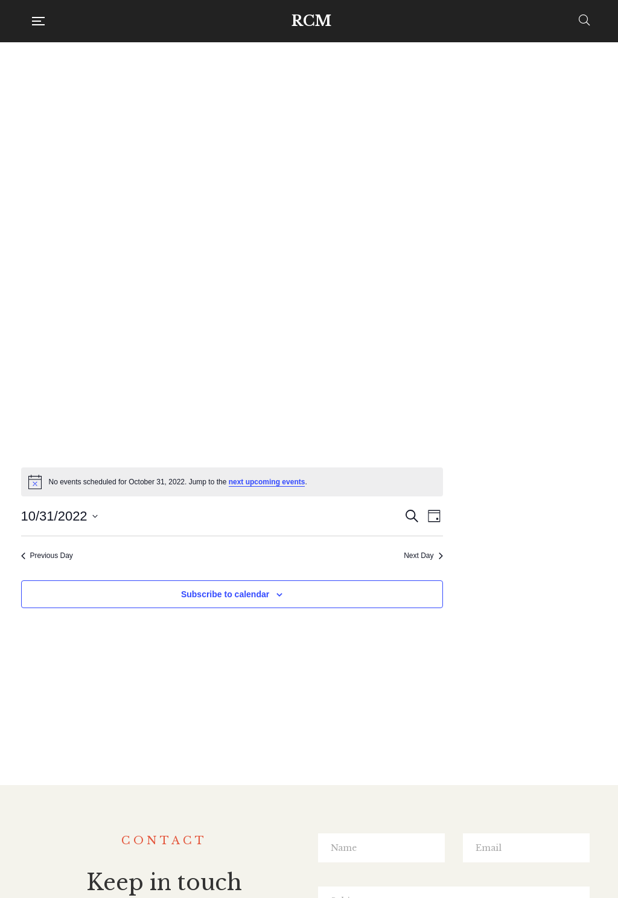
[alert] (386, 119)
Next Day (577, 193)
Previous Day (202, 193)
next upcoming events (421, 119)
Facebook (283, 814)
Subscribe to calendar (380, 232)
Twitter (308, 814)
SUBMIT (454, 724)
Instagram (333, 814)
